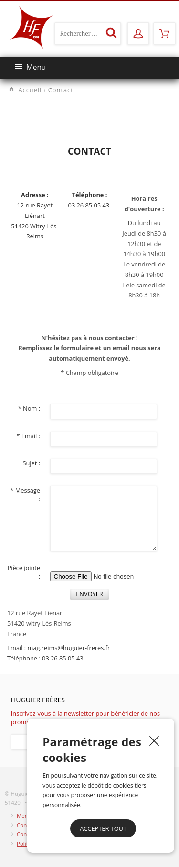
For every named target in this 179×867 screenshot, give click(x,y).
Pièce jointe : (23, 572)
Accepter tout (103, 828)
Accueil (30, 90)
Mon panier (164, 30)
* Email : (28, 436)
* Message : (25, 494)
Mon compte (137, 30)
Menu (30, 67)
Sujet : (31, 463)
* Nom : (29, 408)
